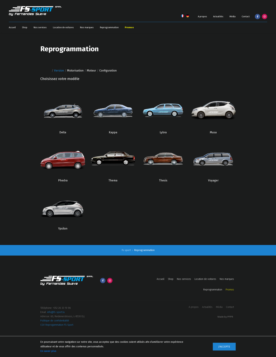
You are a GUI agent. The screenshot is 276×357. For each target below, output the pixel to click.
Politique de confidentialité (54, 320)
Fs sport (126, 250)
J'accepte (224, 346)
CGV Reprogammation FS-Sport (56, 324)
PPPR (230, 316)
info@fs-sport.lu (56, 312)
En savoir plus (48, 351)
